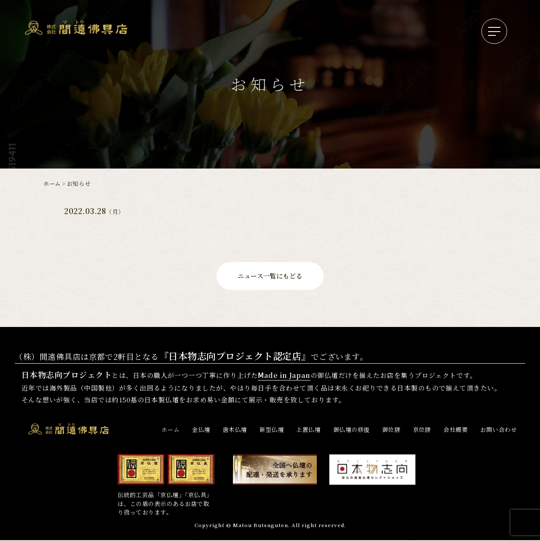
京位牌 (422, 430)
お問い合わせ (498, 430)
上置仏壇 (308, 430)
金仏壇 (201, 430)
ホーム (52, 183)
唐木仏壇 (235, 430)
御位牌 (391, 430)
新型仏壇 (271, 430)
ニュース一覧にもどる (270, 276)
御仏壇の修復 (351, 430)
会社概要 (455, 430)
